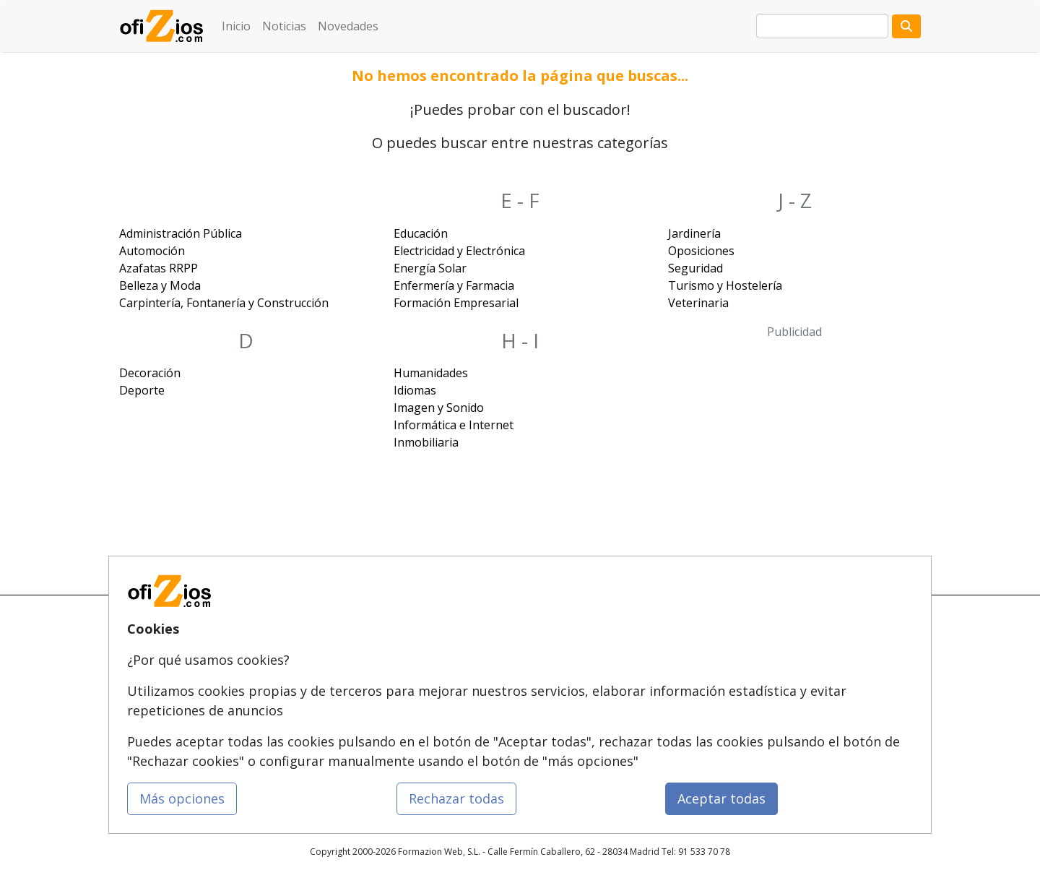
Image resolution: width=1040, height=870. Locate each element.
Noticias (284, 26)
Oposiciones (701, 251)
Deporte (142, 390)
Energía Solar (430, 268)
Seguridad (695, 268)
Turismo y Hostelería (725, 285)
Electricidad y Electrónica (459, 251)
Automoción (152, 251)
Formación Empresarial (456, 303)
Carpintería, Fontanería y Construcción (224, 303)
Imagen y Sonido (439, 407)
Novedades (348, 26)
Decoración (150, 373)
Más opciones (182, 798)
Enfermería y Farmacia (454, 285)
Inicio (236, 26)
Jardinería (694, 233)
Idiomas (415, 390)
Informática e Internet (454, 425)
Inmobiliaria (426, 442)
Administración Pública (180, 233)
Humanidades (431, 373)
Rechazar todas (456, 798)
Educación (421, 233)
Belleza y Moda (160, 285)
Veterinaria (698, 303)
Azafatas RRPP (158, 268)
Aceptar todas (721, 798)
